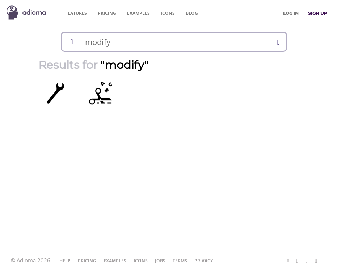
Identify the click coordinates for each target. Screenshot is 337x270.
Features (76, 13)
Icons (168, 13)
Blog (192, 13)
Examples (138, 13)
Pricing (107, 13)
